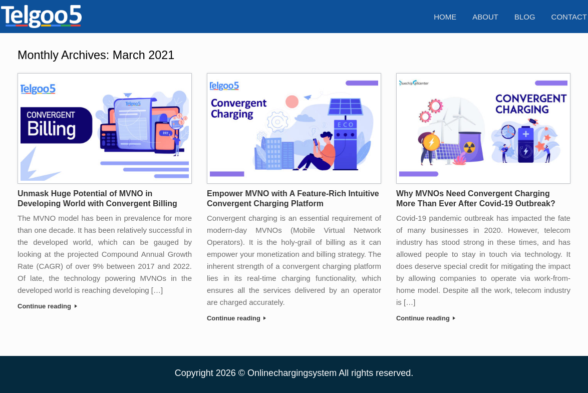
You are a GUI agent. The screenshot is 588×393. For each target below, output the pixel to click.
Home (445, 17)
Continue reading (47, 306)
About (485, 17)
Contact (569, 17)
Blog (524, 17)
